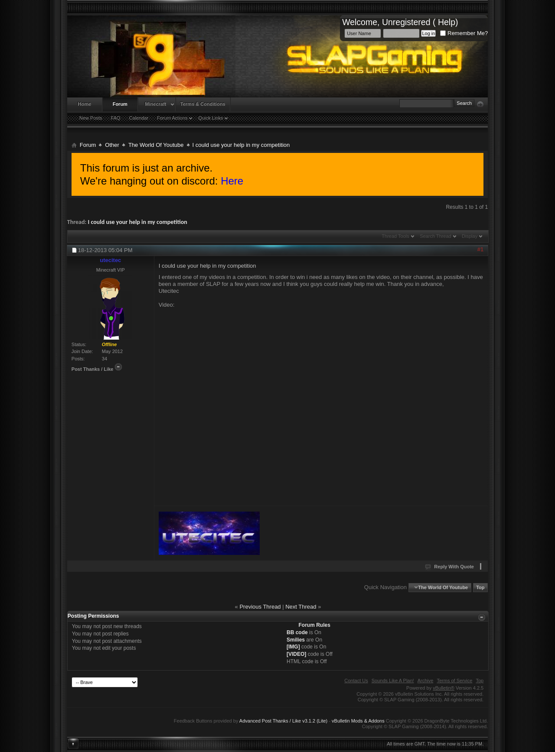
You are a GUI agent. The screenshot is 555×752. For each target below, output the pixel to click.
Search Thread (435, 236)
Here (232, 181)
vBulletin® (443, 687)
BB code (297, 632)
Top (480, 587)
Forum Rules (314, 625)
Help (446, 22)
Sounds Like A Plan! (393, 680)
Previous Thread (260, 606)
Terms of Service (454, 680)
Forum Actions (172, 117)
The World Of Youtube (156, 145)
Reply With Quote (450, 566)
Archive (426, 680)
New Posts (90, 117)
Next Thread (300, 606)
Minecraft (155, 104)
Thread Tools (395, 236)
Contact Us (356, 680)
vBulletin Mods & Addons (358, 720)
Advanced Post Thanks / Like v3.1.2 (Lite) (283, 720)
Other (112, 145)
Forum (120, 104)
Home (84, 104)
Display (469, 236)
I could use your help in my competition (137, 222)
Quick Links (210, 117)
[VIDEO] (296, 654)
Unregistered (406, 22)
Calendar (138, 117)
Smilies (296, 640)
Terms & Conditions (202, 104)
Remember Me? (464, 33)
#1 (480, 249)
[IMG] (293, 647)
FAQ (115, 117)
